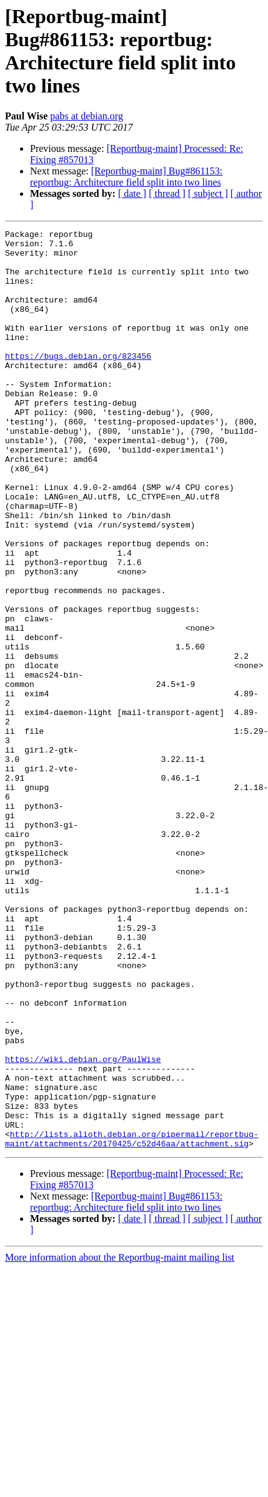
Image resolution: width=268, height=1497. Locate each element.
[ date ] (132, 193)
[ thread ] (167, 193)
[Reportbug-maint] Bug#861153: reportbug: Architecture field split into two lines (126, 177)
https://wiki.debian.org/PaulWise (83, 1225)
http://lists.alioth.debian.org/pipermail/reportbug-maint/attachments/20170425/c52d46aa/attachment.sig (132, 1321)
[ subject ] (208, 193)
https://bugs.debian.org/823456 (78, 382)
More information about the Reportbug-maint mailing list (119, 1441)
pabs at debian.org (86, 116)
